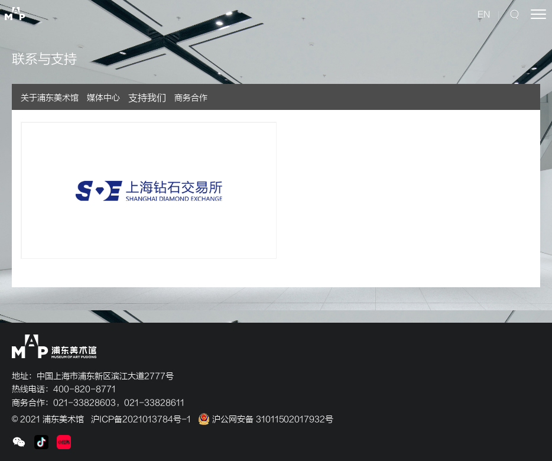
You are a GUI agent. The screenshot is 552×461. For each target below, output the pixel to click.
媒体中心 (103, 98)
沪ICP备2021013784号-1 (141, 419)
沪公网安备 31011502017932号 (265, 419)
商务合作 (190, 98)
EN (484, 14)
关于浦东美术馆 (50, 98)
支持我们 (147, 98)
